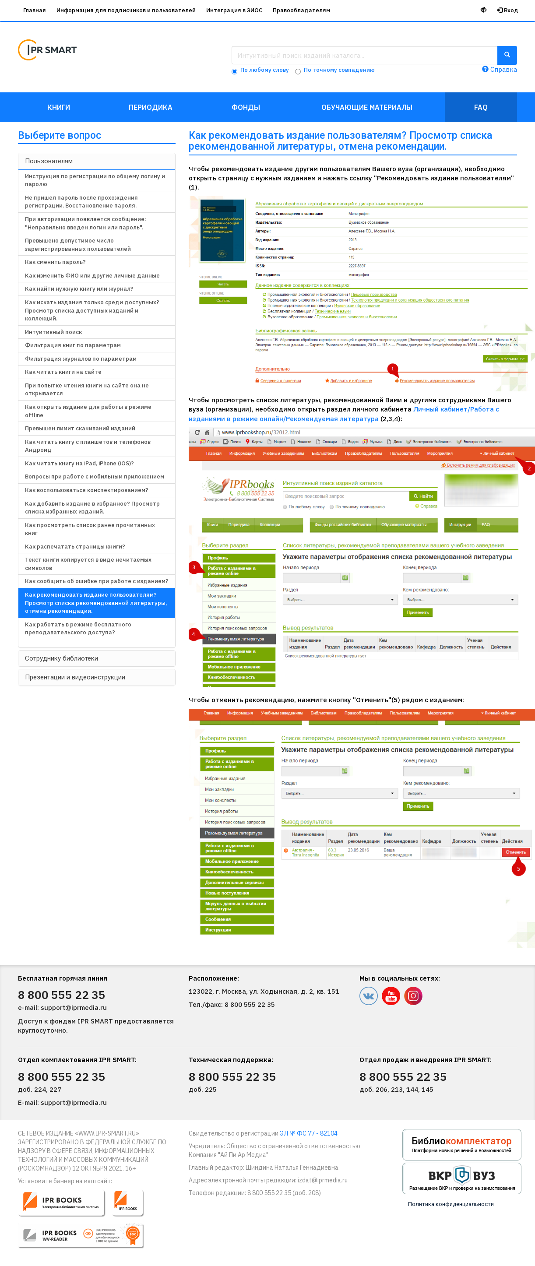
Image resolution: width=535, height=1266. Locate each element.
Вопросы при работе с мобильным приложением (94, 476)
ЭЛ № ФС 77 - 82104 (309, 1133)
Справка (499, 69)
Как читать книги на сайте (63, 372)
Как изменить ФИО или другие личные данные (92, 275)
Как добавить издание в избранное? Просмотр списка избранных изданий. (92, 508)
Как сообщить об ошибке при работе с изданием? (97, 581)
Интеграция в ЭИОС (234, 10)
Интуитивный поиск (53, 332)
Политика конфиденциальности (451, 1204)
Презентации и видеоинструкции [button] (75, 677)
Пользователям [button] (49, 161)
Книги (58, 107)
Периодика (150, 107)
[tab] (96, 161)
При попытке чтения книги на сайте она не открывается (87, 389)
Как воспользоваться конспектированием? (86, 490)
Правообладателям (301, 10)
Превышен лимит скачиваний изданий (80, 428)
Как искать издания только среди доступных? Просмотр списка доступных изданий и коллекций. (92, 310)
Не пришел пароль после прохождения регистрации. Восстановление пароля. (81, 202)
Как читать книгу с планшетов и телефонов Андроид (88, 446)
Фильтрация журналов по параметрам (81, 358)
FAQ (481, 107)
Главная (34, 10)
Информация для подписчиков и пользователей (126, 10)
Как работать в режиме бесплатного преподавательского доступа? (78, 629)
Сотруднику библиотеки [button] (61, 658)
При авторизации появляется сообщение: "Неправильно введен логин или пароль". (85, 223)
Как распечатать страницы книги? (75, 546)
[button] (87, 1223)
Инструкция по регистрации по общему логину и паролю (95, 180)
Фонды (246, 107)
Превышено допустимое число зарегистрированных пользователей (78, 245)
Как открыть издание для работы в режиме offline (88, 411)
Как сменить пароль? (55, 262)
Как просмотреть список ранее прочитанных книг (90, 529)
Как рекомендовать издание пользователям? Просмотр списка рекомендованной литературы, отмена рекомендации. (96, 603)
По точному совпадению (339, 70)
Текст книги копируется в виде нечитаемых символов (88, 564)
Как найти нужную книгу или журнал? (79, 288)
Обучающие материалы (366, 107)
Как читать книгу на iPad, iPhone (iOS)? (79, 463)
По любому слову (264, 70)
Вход (507, 10)
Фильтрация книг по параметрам (73, 345)
